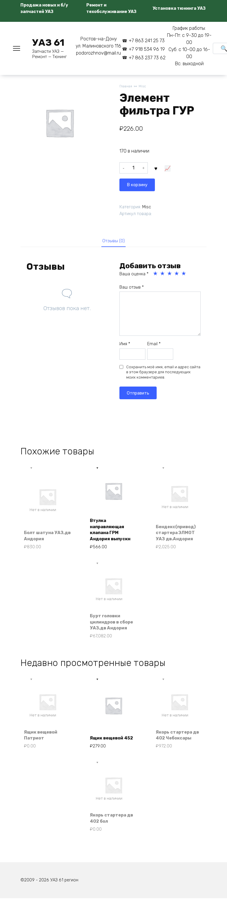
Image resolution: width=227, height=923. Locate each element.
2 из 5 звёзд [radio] (163, 275)
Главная (126, 86)
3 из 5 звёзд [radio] (170, 275)
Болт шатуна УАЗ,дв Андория (44, 538)
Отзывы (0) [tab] (114, 241)
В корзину (169, 169)
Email (153, 345)
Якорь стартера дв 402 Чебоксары (176, 752)
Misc (144, 86)
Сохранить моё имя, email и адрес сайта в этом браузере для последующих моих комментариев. (163, 373)
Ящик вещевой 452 (109, 755)
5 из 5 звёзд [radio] (184, 275)
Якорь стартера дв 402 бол (110, 840)
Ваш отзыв (131, 288)
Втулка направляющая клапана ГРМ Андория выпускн (112, 531)
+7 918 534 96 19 (147, 49)
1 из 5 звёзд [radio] (156, 275)
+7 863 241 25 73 (147, 40)
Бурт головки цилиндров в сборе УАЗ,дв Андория (107, 630)
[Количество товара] (133, 169)
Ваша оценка (133, 275)
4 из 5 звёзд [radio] (177, 275)
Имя (124, 345)
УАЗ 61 (48, 42)
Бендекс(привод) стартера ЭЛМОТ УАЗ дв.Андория (178, 535)
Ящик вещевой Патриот (43, 755)
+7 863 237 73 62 (147, 57)
